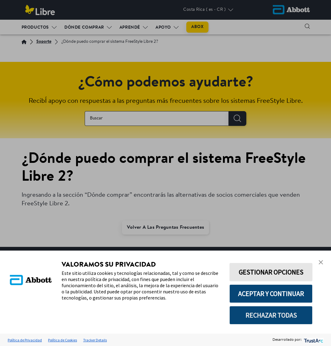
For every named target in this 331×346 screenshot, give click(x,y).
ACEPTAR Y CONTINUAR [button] (271, 293)
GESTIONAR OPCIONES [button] (271, 272)
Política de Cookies (62, 340)
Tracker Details (95, 340)
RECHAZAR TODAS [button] (271, 315)
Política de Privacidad (25, 340)
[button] (321, 262)
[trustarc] (313, 340)
